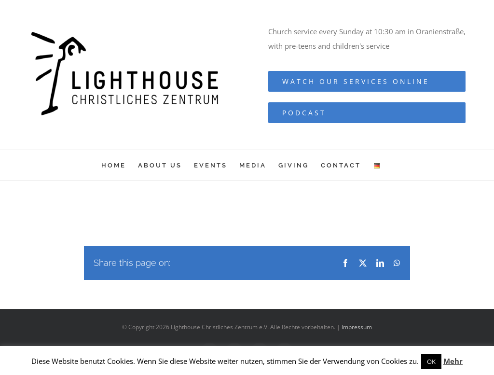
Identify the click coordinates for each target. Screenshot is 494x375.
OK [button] (431, 361)
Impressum (357, 327)
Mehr (453, 361)
